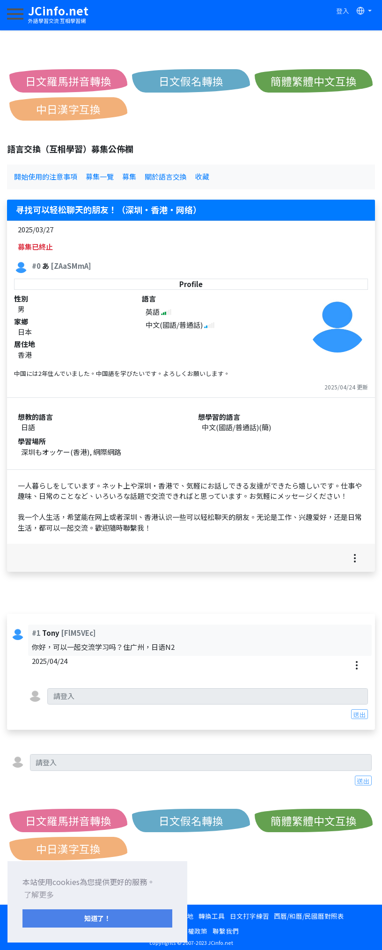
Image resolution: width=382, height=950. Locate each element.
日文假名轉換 (191, 80)
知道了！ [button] (97, 918)
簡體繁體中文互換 (314, 80)
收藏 (202, 176)
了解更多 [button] (39, 894)
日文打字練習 (249, 916)
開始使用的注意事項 (45, 176)
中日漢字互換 (68, 108)
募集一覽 (100, 176)
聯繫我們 (226, 931)
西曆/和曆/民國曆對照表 (309, 916)
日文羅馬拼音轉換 (68, 80)
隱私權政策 (191, 931)
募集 (129, 176)
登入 (342, 10)
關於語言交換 (166, 176)
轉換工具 (211, 916)
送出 (359, 714)
